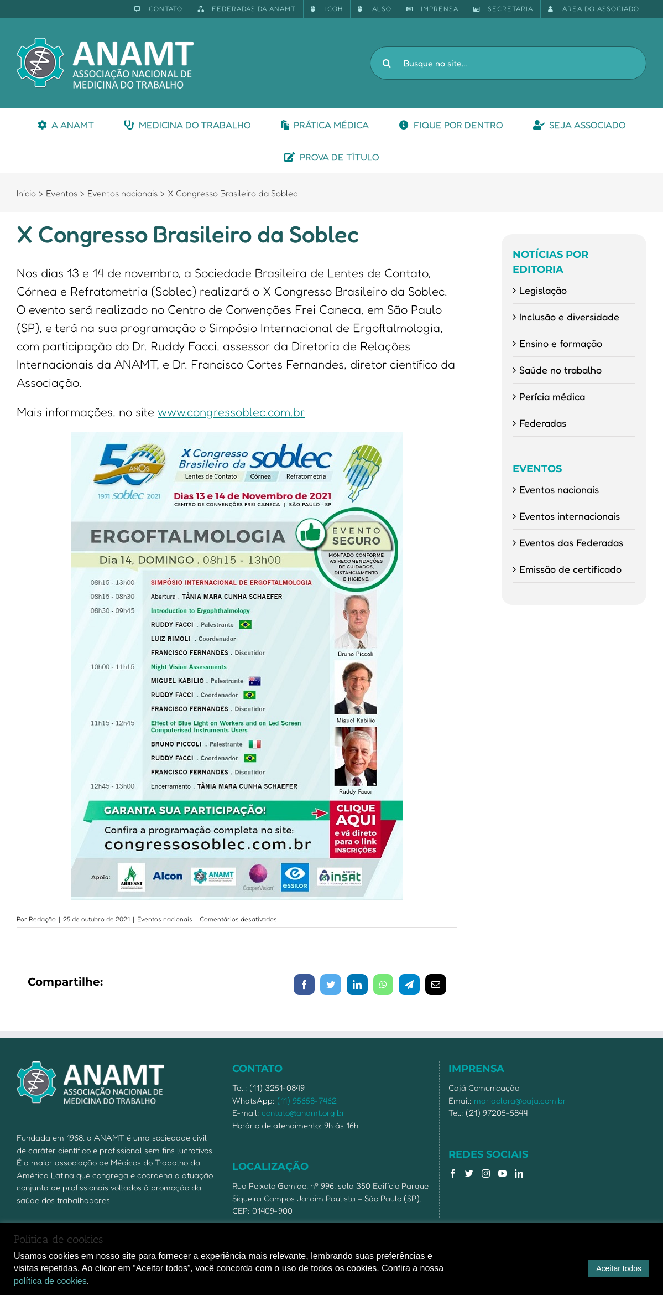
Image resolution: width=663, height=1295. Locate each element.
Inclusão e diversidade (569, 316)
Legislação (543, 290)
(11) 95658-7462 (307, 1100)
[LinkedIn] (519, 1173)
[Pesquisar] (386, 63)
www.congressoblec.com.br (231, 412)
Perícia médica (552, 396)
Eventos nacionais (164, 919)
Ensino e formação (560, 343)
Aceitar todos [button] (618, 1268)
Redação (42, 919)
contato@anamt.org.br (303, 1112)
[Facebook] (452, 1173)
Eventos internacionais (569, 516)
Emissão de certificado (570, 569)
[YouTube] (502, 1173)
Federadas (542, 423)
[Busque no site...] (508, 63)
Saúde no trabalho (560, 370)
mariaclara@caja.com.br (520, 1100)
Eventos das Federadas (571, 542)
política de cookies (50, 1281)
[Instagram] (486, 1173)
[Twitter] (469, 1173)
